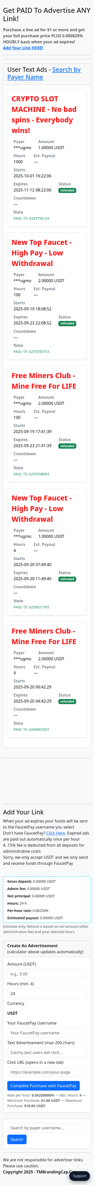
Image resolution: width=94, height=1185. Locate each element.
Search (17, 1139)
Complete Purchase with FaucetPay (43, 1086)
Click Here (55, 833)
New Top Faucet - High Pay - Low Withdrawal (42, 252)
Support (79, 1175)
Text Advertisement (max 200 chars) (40, 1042)
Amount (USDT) (21, 964)
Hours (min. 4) (20, 983)
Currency (15, 1003)
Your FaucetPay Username (32, 1023)
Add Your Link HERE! (23, 48)
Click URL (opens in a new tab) (35, 1062)
